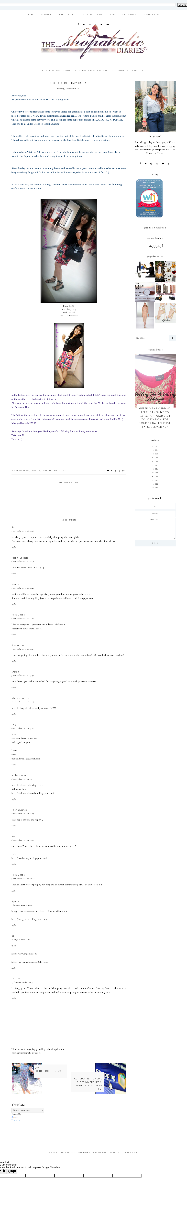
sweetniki (16, 584)
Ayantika (16, 901)
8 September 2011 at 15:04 (22, 728)
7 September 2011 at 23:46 (22, 675)
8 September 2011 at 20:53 (22, 779)
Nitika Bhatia (18, 614)
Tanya (14, 724)
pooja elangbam (19, 775)
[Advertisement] (71, 1129)
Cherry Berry (21, 470)
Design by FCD (131, 1152)
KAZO (44, 470)
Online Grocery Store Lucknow (104, 988)
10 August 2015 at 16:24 (22, 939)
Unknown (16, 978)
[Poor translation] (12, 1171)
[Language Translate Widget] (27, 1110)
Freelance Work (92, 15)
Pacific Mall (61, 470)
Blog (112, 15)
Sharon (15, 671)
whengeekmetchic (20, 698)
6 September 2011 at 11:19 (22, 561)
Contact (46, 15)
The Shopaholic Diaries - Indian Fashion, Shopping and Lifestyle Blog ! (89, 1152)
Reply (13, 547)
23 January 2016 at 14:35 (22, 982)
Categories (150, 15)
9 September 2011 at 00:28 (23, 878)
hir (12, 935)
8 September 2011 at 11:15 (22, 701)
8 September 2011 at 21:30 (22, 840)
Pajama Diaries (19, 809)
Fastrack (35, 470)
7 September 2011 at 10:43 (22, 649)
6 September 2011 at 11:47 (22, 588)
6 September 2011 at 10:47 (22, 531)
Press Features (67, 15)
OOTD (50, 470)
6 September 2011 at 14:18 (22, 618)
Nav (13, 836)
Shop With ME (130, 15)
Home (31, 15)
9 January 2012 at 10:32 (22, 905)
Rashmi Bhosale (19, 557)
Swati (14, 527)
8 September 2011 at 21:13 (22, 813)
